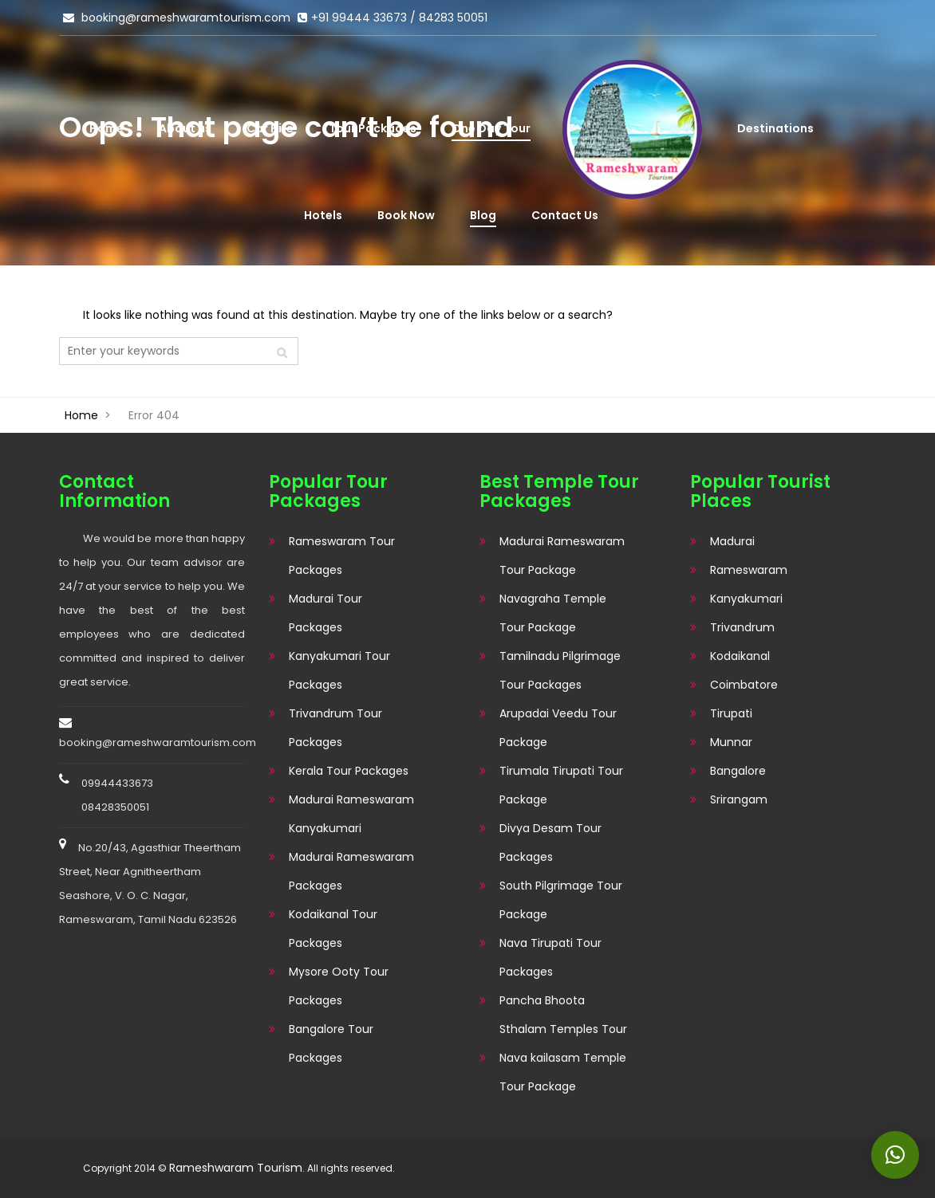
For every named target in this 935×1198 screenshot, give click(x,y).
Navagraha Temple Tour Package (552, 613)
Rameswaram (748, 570)
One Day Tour (491, 128)
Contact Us (564, 215)
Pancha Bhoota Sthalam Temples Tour (563, 1014)
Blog (483, 215)
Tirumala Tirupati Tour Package (561, 785)
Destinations (775, 128)
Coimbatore (744, 685)
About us (185, 128)
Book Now (406, 215)
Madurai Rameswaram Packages (351, 871)
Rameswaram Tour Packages (342, 555)
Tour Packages (372, 128)
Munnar (731, 742)
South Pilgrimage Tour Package (560, 900)
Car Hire (270, 128)
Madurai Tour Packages (325, 613)
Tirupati (731, 713)
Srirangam (738, 799)
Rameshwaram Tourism (235, 1168)
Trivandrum (742, 627)
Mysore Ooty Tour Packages (339, 986)
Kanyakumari (746, 599)
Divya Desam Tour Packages (550, 842)
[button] (895, 1155)
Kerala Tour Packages (348, 771)
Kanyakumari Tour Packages (339, 670)
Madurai (732, 541)
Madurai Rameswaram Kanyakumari (351, 813)
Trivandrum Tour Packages (335, 727)
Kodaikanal (740, 656)
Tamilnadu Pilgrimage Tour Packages (560, 670)
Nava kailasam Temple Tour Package (562, 1072)
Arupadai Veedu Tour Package (558, 727)
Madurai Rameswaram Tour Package (562, 555)
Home (106, 128)
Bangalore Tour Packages (331, 1043)
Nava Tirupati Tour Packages (550, 957)
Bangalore (738, 771)
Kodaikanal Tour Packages (333, 928)
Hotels (323, 215)
